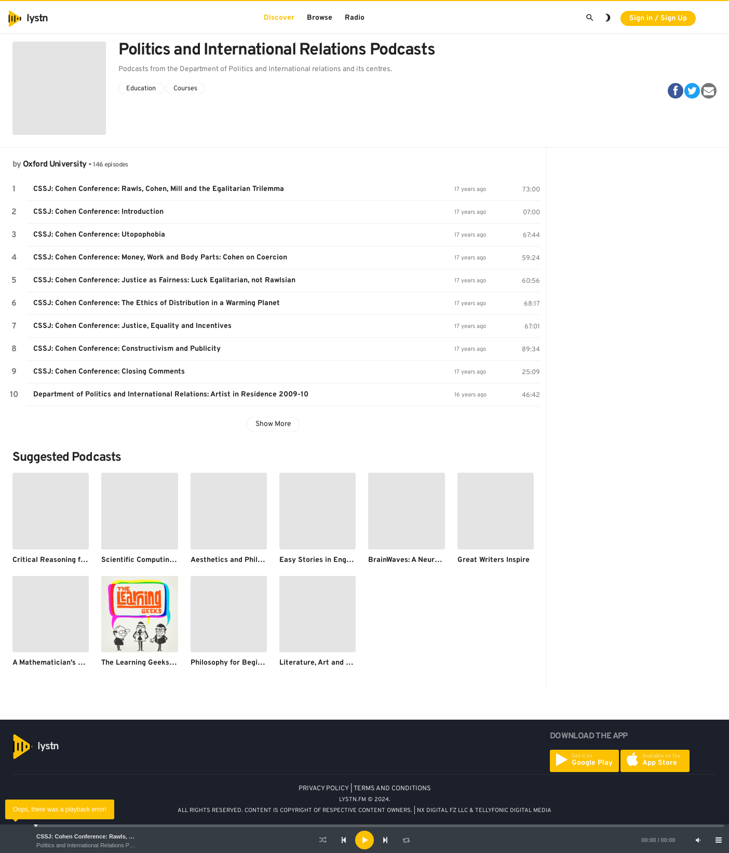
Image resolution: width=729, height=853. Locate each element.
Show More (273, 424)
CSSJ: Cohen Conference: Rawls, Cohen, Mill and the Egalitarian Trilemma (137, 836)
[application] (364, 840)
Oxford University (54, 164)
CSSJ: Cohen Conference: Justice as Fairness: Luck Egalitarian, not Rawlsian (164, 280)
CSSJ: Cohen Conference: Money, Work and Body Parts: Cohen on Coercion (160, 257)
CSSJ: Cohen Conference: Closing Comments (109, 371)
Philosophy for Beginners (234, 662)
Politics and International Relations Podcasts (92, 845)
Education (141, 89)
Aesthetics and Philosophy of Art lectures (262, 560)
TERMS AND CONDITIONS (392, 789)
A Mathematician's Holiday (58, 662)
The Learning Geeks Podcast (150, 662)
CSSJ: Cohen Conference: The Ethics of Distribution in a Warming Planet (156, 303)
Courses (185, 89)
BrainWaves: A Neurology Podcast (425, 560)
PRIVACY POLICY (324, 789)
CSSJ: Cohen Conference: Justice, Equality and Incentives (132, 326)
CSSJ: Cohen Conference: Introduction (98, 212)
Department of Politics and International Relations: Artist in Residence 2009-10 (170, 394)
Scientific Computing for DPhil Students (170, 560)
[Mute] (697, 840)
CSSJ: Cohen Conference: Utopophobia (99, 234)
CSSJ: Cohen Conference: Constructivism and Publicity (127, 349)
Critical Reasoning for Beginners (68, 560)
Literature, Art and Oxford (324, 662)
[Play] (364, 840)
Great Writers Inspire (493, 560)
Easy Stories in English (318, 560)
